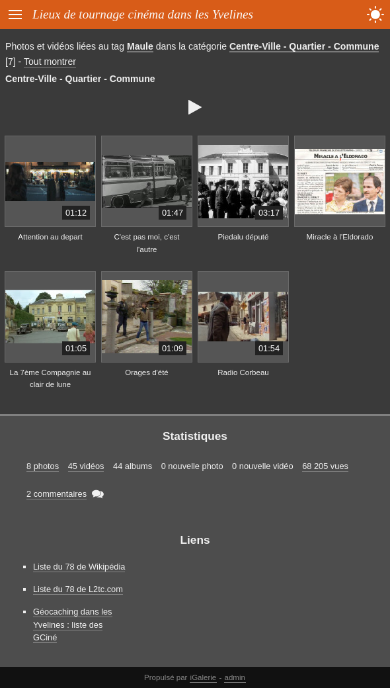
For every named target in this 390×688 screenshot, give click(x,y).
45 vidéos (86, 466)
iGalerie (203, 677)
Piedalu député (243, 237)
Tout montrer (50, 61)
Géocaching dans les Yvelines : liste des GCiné (72, 624)
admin (235, 677)
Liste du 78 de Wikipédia (79, 567)
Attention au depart (50, 237)
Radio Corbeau (242, 372)
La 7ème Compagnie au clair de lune (50, 378)
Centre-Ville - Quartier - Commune (304, 46)
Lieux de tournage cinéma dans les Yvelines (142, 14)
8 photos (42, 466)
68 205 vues (325, 466)
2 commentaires (56, 494)
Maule (140, 46)
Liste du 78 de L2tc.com (78, 589)
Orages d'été (147, 372)
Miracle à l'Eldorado (340, 237)
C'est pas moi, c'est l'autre (146, 243)
